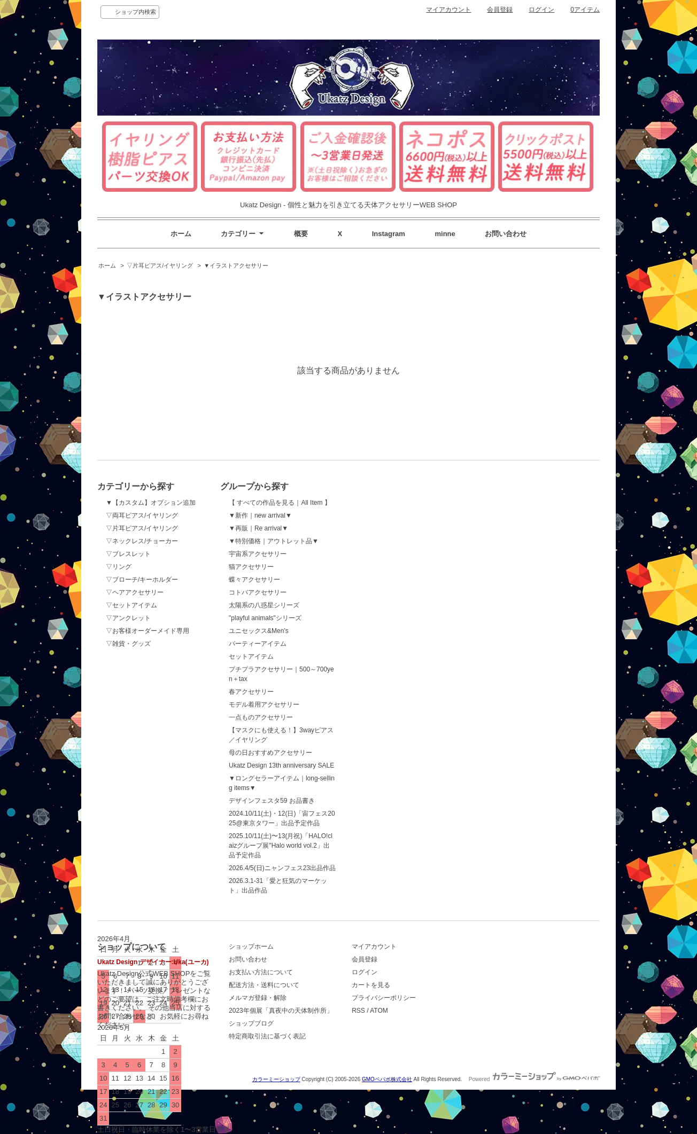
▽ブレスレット (128, 554)
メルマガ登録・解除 (257, 998)
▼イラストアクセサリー (236, 265)
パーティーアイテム (257, 643)
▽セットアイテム (131, 605)
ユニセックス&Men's (259, 631)
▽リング (118, 566)
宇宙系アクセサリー (257, 554)
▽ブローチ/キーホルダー (142, 579)
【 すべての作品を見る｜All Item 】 (280, 502)
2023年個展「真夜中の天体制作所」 (281, 1010)
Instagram (388, 234)
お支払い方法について (261, 972)
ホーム (181, 234)
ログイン (541, 9)
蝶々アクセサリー (254, 579)
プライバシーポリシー (384, 998)
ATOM (379, 1010)
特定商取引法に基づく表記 (267, 1036)
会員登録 (500, 9)
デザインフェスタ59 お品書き (272, 800)
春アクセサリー (251, 691)
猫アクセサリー (251, 566)
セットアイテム (251, 656)
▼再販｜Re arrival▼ (258, 528)
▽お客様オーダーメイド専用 (147, 631)
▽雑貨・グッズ (128, 643)
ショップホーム (251, 946)
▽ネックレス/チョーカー (142, 541)
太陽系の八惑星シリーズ (264, 605)
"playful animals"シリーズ (265, 618)
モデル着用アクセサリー (264, 704)
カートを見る (371, 985)
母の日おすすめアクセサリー (270, 752)
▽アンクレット (128, 618)
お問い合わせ (505, 234)
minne (445, 234)
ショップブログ (251, 1023)
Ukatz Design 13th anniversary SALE (281, 765)
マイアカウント (448, 9)
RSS (358, 1010)
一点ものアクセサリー (261, 717)
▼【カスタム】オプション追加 (151, 502)
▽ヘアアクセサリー (135, 592)
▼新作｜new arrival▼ (260, 515)
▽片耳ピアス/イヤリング (160, 265)
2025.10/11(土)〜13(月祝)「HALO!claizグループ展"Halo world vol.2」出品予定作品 (280, 845)
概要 (301, 234)
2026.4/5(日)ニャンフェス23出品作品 (282, 868)
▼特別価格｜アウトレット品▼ (274, 541)
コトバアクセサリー (257, 592)
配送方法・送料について (264, 985)
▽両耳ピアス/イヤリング (142, 515)
